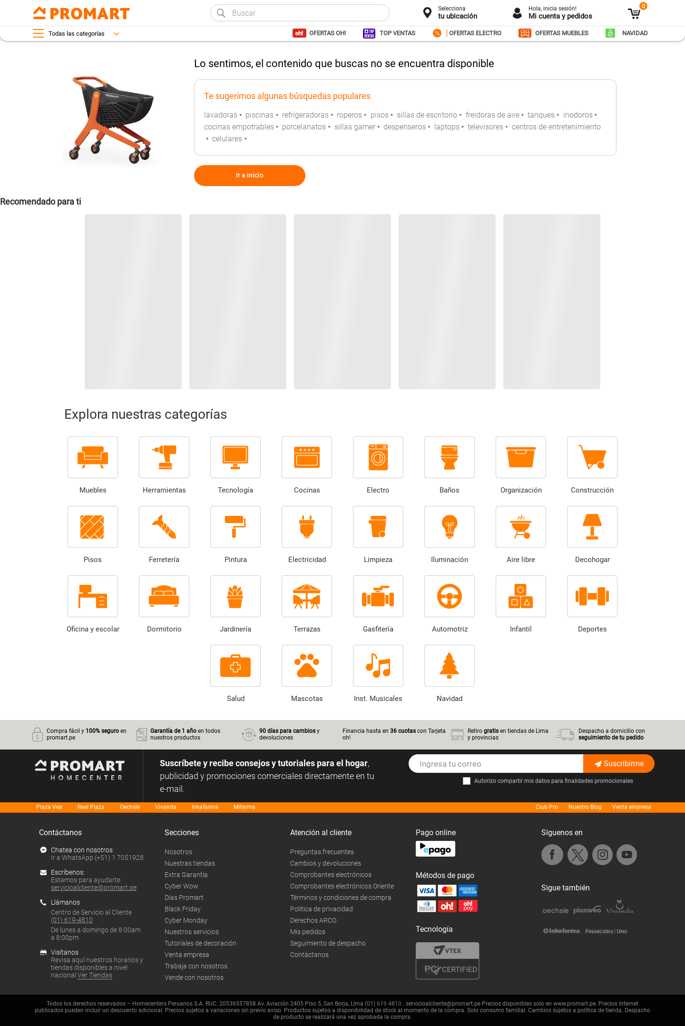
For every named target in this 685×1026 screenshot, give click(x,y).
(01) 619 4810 (383, 1003)
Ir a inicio (250, 175)
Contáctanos (309, 954)
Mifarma (244, 807)
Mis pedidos (307, 932)
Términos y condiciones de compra (340, 897)
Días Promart (184, 897)
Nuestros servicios (192, 932)
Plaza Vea (49, 807)
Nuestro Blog (585, 807)
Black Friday (183, 909)
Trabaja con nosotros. (197, 966)
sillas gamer (354, 127)
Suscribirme (619, 763)
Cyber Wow (181, 886)
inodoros (578, 115)
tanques (541, 115)
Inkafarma (205, 807)
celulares (227, 139)
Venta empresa (631, 807)
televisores (485, 127)
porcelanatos (304, 127)
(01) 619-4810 (72, 920)
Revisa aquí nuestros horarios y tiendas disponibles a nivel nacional (97, 967)
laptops (447, 127)
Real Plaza (91, 807)
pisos (380, 115)
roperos (349, 115)
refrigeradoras (305, 115)
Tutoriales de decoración (200, 943)
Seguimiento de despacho (328, 943)
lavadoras (220, 115)
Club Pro (547, 807)
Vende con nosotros (194, 977)
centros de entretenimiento (556, 127)
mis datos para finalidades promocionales (578, 781)
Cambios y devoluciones (325, 863)
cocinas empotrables (239, 127)
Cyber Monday (186, 920)
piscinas (259, 115)
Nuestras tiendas (190, 863)
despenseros (404, 127)
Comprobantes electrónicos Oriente (342, 886)
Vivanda (165, 807)
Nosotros (178, 852)
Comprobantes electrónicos (331, 874)
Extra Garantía (186, 874)
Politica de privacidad (321, 909)
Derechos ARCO (313, 920)
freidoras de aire (492, 115)
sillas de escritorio (427, 115)
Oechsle (130, 807)
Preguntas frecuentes (322, 852)
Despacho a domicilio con (611, 734)
